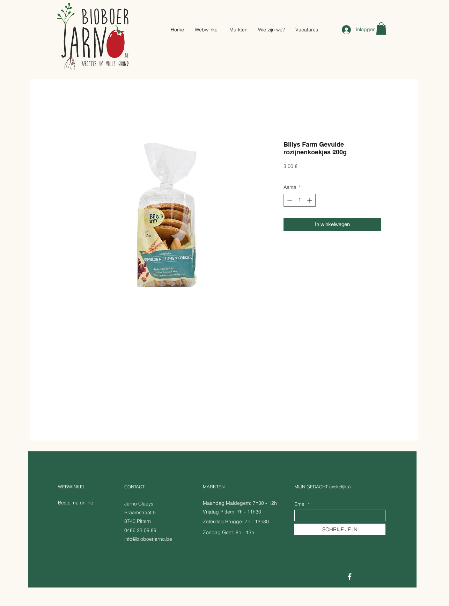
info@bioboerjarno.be (148, 539)
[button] (381, 28)
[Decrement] (289, 200)
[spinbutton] (299, 200)
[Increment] (310, 200)
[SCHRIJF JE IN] (339, 529)
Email (300, 504)
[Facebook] (349, 576)
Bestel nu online (75, 503)
